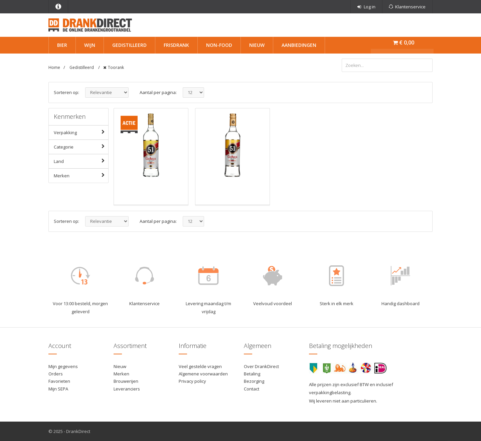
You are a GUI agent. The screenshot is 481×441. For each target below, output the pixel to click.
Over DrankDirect (261, 366)
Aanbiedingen (299, 45)
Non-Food (219, 45)
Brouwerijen (126, 381)
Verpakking (81, 132)
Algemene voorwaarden (203, 374)
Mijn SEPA (58, 389)
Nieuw (257, 45)
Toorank (116, 67)
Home (54, 67)
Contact (251, 389)
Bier (62, 45)
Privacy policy (192, 381)
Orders (55, 374)
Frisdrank (176, 45)
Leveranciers (127, 389)
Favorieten (59, 381)
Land (81, 161)
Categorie (81, 146)
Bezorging (254, 381)
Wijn (89, 45)
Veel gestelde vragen (200, 366)
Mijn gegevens (63, 366)
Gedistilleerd (129, 45)
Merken (81, 175)
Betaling (252, 374)
